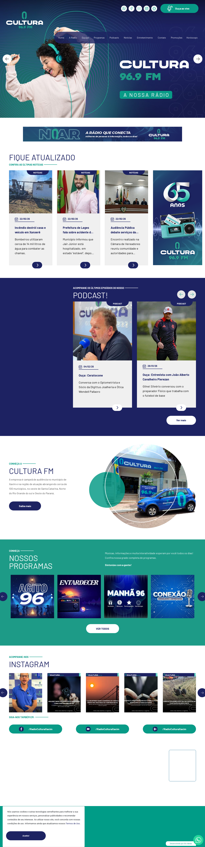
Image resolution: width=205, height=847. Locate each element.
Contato (162, 37)
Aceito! (34, 835)
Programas (99, 37)
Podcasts (114, 37)
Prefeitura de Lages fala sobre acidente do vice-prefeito (77, 230)
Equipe (85, 37)
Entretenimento (145, 37)
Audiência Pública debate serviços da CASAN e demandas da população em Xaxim (126, 230)
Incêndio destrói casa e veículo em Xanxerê (30, 230)
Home (61, 37)
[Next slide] (197, 58)
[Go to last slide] (7, 58)
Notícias (128, 37)
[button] (179, 8)
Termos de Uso (73, 823)
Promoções (176, 37)
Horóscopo (192, 37)
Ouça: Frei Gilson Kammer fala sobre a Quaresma (162, 347)
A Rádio (73, 37)
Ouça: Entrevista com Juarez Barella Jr (98, 377)
